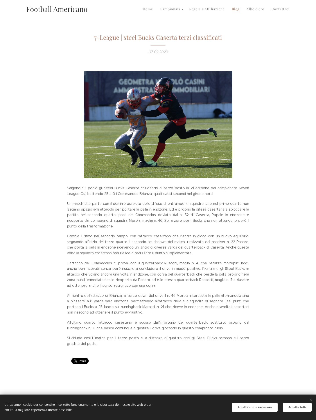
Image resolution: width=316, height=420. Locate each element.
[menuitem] (153, 9)
